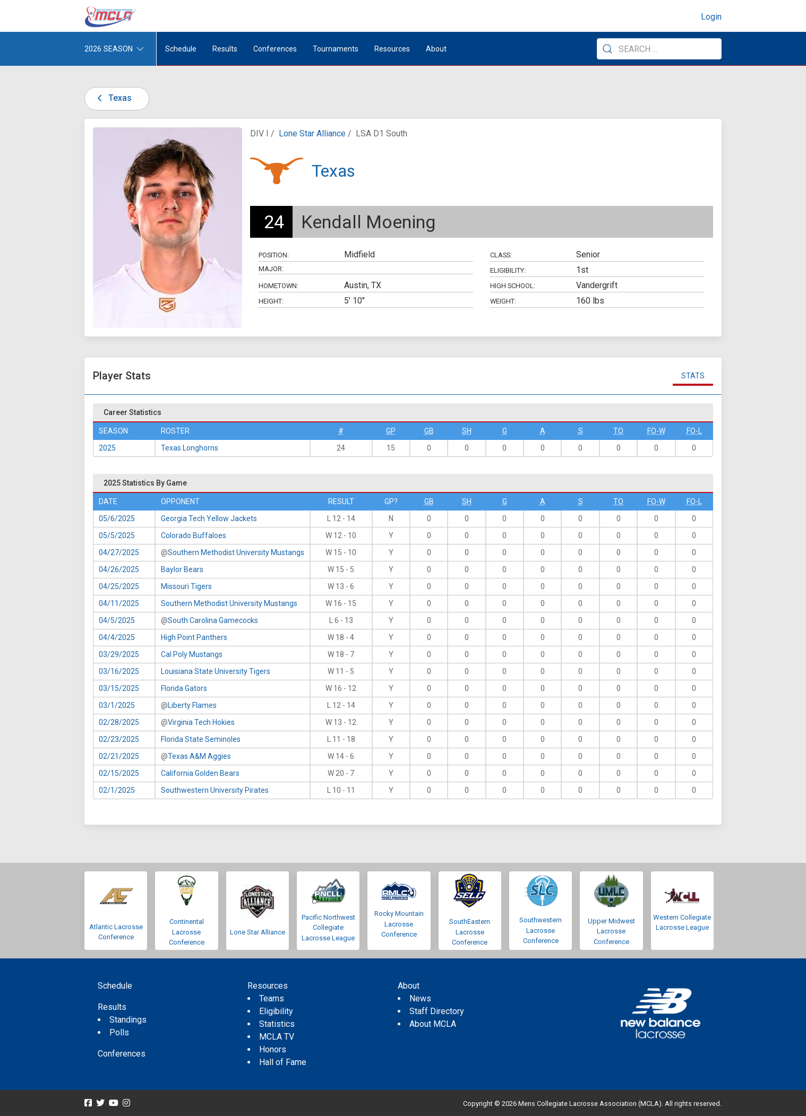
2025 (107, 448)
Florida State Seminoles (201, 739)
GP (391, 431)
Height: (271, 301)
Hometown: (278, 286)
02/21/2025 (119, 756)
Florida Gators (184, 688)
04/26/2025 (119, 569)
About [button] (436, 49)
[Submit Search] (607, 48)
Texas (112, 98)
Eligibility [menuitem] (276, 1011)
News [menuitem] (420, 998)
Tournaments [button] (335, 49)
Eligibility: (508, 270)
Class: (501, 255)
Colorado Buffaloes (193, 535)
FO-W (656, 431)
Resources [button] (392, 49)
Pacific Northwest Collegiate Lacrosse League (328, 927)
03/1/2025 (117, 705)
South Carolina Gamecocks (213, 620)
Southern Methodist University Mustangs (236, 552)
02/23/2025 (119, 739)
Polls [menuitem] (119, 1032)
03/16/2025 (119, 671)
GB (429, 431)
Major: (271, 269)
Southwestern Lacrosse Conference (540, 930)
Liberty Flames (192, 705)
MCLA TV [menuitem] (276, 1037)
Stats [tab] (693, 375)
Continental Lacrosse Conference (186, 932)
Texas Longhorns (189, 448)
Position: (274, 255)
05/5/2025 (117, 535)
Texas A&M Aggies (199, 756)
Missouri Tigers (186, 586)
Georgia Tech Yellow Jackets (209, 518)
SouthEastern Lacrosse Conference (469, 932)
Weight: (503, 301)
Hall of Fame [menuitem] (282, 1062)
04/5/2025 (117, 620)
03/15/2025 (119, 688)
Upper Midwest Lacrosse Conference (611, 931)
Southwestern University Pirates (215, 790)
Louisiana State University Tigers (215, 671)
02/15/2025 (119, 773)
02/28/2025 (119, 722)
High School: (512, 286)
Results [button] (224, 49)
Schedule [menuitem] (180, 49)
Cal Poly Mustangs (191, 654)
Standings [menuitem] (128, 1020)
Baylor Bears (182, 569)
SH (466, 431)
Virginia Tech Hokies (201, 722)
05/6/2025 (117, 518)
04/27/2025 (119, 552)
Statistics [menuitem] (277, 1024)
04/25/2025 (119, 586)
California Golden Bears (200, 773)
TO (618, 431)
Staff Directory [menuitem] (436, 1011)
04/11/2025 (119, 603)
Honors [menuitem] (272, 1049)
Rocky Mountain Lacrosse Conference (399, 924)
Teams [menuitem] (271, 998)
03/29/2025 (119, 654)
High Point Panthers (194, 637)
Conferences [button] (275, 49)
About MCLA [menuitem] (432, 1024)
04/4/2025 (117, 637)
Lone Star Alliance (312, 133)
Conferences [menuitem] (121, 1054)
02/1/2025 (117, 790)
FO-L (694, 431)
